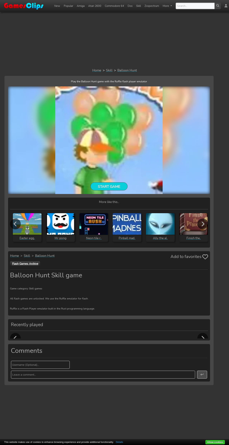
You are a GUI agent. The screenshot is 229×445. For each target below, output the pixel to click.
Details (119, 442)
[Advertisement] (114, 40)
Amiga (81, 6)
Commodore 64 (114, 6)
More (166, 6)
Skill (138, 6)
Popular (68, 6)
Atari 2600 (94, 6)
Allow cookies (215, 442)
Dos (130, 6)
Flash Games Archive (25, 264)
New (57, 6)
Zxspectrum (152, 6)
